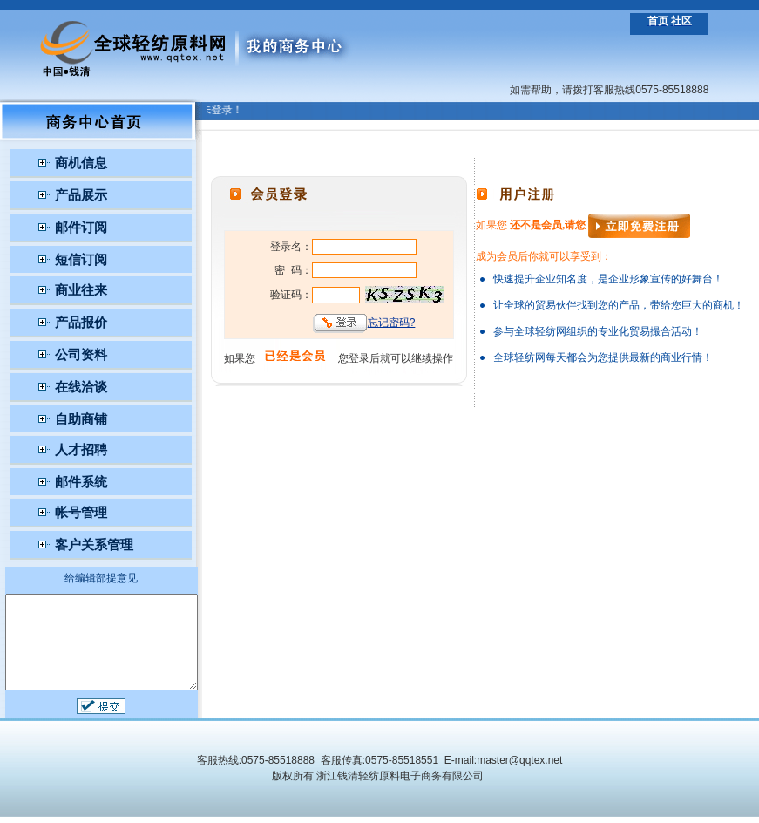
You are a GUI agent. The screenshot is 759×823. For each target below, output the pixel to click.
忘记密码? (398, 322)
